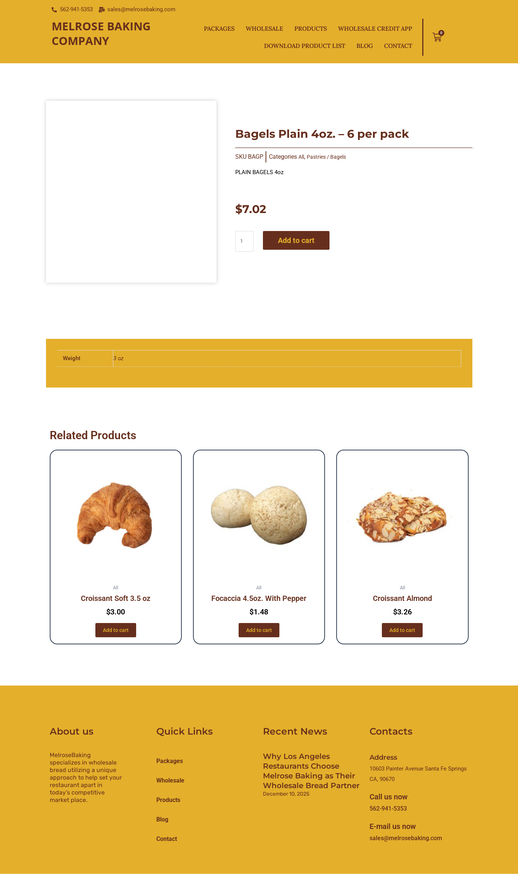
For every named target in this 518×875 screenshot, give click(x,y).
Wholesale (264, 28)
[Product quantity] (245, 241)
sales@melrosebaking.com (406, 838)
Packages (219, 28)
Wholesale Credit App (375, 28)
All (301, 156)
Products (310, 28)
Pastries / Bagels (330, 156)
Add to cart (298, 240)
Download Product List (304, 45)
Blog (364, 45)
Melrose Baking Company (101, 33)
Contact (398, 45)
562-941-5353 (388, 809)
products (168, 800)
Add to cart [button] (115, 630)
